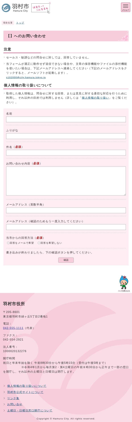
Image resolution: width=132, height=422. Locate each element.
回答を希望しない (51, 243)
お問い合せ (14, 404)
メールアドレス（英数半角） (26, 204)
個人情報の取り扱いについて (27, 385)
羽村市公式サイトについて (25, 392)
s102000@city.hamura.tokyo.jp (26, 77)
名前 (9, 113)
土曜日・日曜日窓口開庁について (30, 410)
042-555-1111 (13, 328)
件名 (9, 147)
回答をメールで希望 (22, 243)
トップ (20, 23)
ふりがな (12, 130)
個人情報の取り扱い (95, 97)
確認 (66, 260)
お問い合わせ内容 (18, 163)
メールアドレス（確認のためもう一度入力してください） (45, 221)
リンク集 (13, 398)
